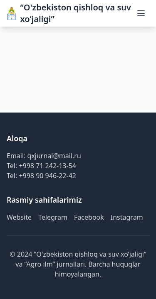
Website (19, 217)
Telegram (52, 217)
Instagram (127, 217)
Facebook (89, 217)
